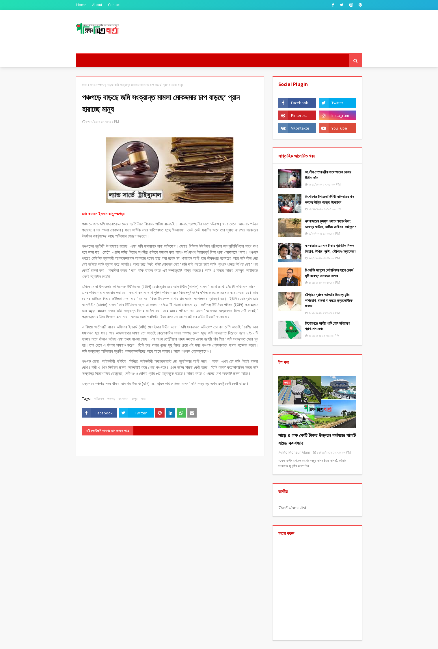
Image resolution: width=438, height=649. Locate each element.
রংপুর (134, 398)
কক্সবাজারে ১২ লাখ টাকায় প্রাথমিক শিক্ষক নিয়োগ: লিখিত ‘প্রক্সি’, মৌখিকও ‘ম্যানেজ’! (330, 248)
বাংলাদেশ (123, 398)
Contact (114, 4)
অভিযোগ (99, 398)
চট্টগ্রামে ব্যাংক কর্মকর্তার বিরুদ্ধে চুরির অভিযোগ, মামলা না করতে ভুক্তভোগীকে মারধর (328, 300)
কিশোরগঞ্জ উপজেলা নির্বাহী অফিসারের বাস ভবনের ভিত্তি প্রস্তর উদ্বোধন (329, 199)
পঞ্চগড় (111, 398)
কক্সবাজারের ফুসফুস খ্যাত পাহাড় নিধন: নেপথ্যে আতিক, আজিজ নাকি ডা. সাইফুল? (330, 223)
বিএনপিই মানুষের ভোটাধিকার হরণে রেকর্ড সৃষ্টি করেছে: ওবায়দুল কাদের (329, 273)
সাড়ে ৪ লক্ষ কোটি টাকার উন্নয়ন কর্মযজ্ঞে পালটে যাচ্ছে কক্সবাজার (317, 439)
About (97, 4)
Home (81, 4)
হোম (84, 84)
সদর (92, 84)
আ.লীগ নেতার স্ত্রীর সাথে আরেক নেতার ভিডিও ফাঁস (328, 174)
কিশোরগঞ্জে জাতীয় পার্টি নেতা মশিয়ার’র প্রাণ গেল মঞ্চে (327, 326)
